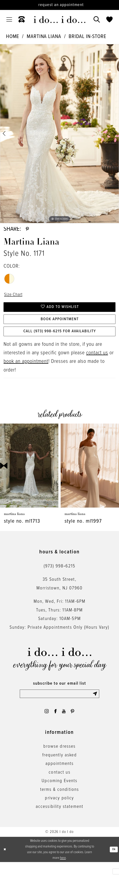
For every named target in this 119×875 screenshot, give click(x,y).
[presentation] (29, 475)
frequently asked (59, 768)
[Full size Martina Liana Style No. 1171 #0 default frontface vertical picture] (59, 133)
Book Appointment (59, 326)
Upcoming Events (59, 794)
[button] (9, 19)
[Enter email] (59, 704)
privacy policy (59, 811)
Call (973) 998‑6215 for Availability (59, 340)
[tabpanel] (59, 133)
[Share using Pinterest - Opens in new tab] (28, 230)
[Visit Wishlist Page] (109, 19)
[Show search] (96, 19)
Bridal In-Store (87, 36)
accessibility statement (59, 820)
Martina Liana (44, 36)
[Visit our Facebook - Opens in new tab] (54, 723)
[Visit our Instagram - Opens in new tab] (43, 723)
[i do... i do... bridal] (59, 19)
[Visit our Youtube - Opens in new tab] (65, 723)
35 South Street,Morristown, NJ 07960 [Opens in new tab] (59, 593)
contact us (97, 362)
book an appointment (26, 370)
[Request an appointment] (59, 5)
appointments (59, 777)
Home (12, 36)
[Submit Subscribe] (95, 704)
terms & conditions (59, 803)
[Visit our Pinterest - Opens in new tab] (75, 723)
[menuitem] (9, 19)
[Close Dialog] (5, 862)
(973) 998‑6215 (59, 576)
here (63, 871)
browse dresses (59, 760)
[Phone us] (21, 19)
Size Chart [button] (15, 297)
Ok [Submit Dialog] (113, 862)
